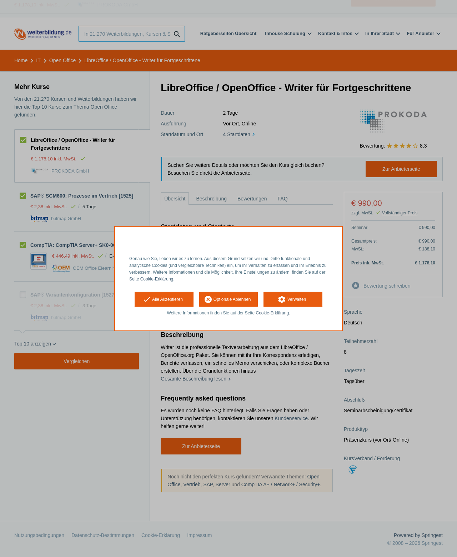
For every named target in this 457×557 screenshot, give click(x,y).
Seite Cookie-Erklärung (151, 278)
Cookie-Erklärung (272, 312)
